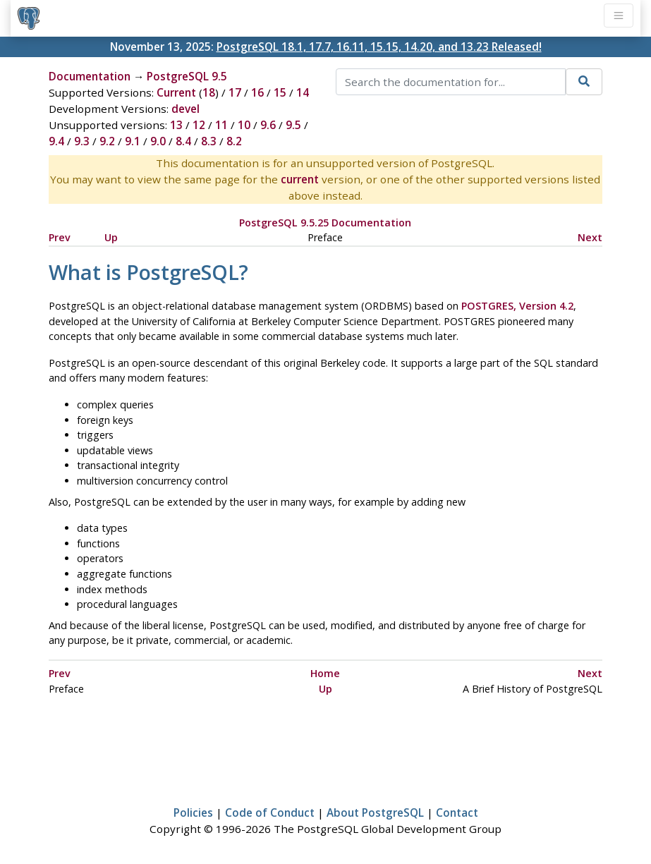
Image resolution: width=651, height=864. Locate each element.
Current (176, 92)
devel (185, 109)
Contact (457, 812)
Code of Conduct (270, 812)
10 (244, 125)
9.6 (268, 125)
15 (280, 92)
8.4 (183, 141)
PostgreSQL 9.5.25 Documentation (325, 222)
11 (221, 125)
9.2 (107, 141)
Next (590, 237)
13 (176, 125)
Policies (193, 812)
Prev (60, 237)
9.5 (293, 125)
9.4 (56, 141)
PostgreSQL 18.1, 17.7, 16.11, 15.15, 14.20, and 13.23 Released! (379, 46)
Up (111, 237)
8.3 (209, 141)
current (300, 179)
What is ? (148, 272)
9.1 (132, 141)
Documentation (89, 76)
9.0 (158, 141)
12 (199, 125)
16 (257, 92)
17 (235, 92)
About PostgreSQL (375, 812)
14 (302, 92)
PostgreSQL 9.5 (187, 76)
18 (208, 92)
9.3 (82, 141)
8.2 (234, 141)
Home (325, 673)
